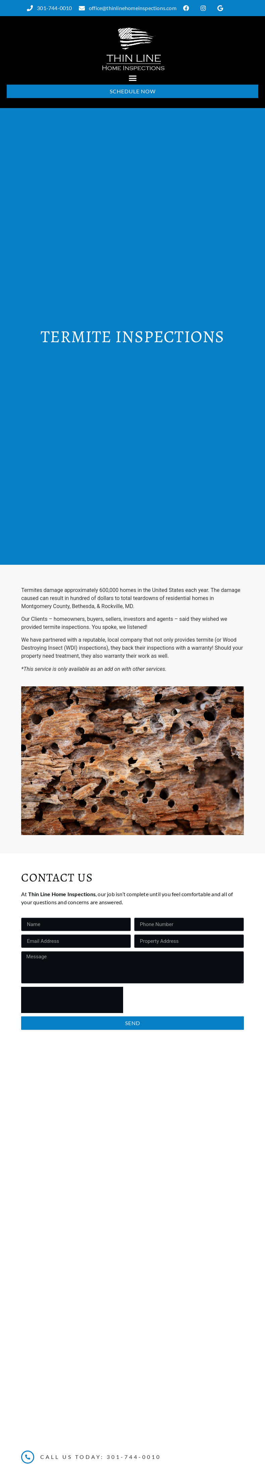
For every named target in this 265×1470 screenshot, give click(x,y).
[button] (132, 78)
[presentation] (72, 1000)
